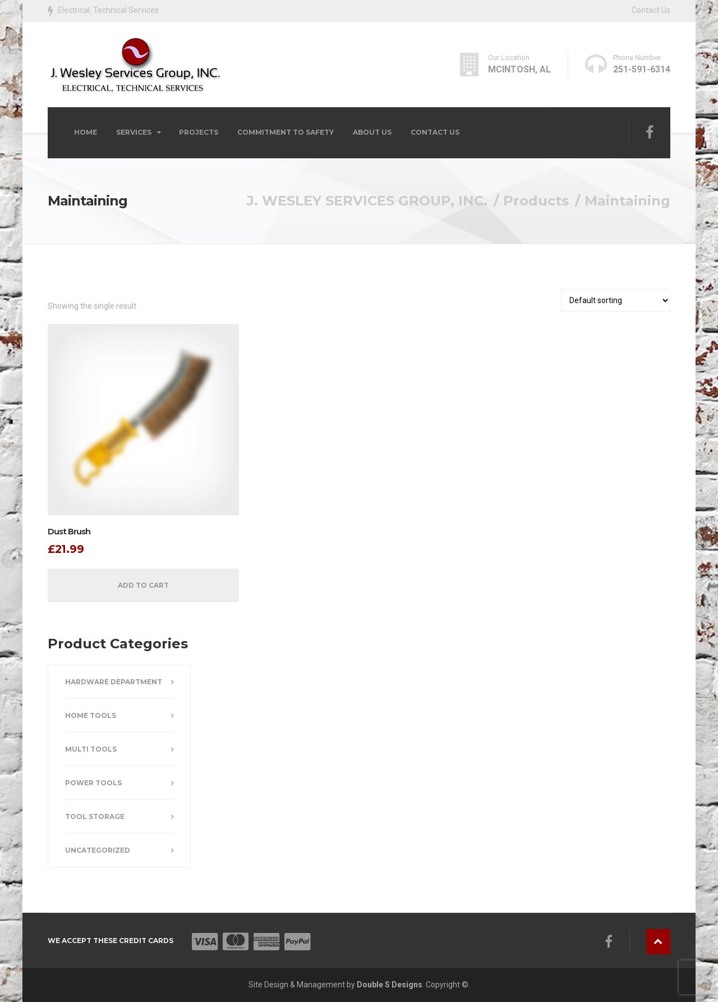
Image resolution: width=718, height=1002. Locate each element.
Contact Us (651, 10)
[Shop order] (615, 300)
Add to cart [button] (143, 585)
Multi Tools (91, 749)
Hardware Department (113, 682)
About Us (372, 132)
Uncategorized (97, 850)
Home (85, 132)
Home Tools (90, 715)
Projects (198, 132)
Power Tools (93, 783)
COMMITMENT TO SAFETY (285, 132)
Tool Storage (95, 816)
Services (133, 132)
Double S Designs (389, 984)
